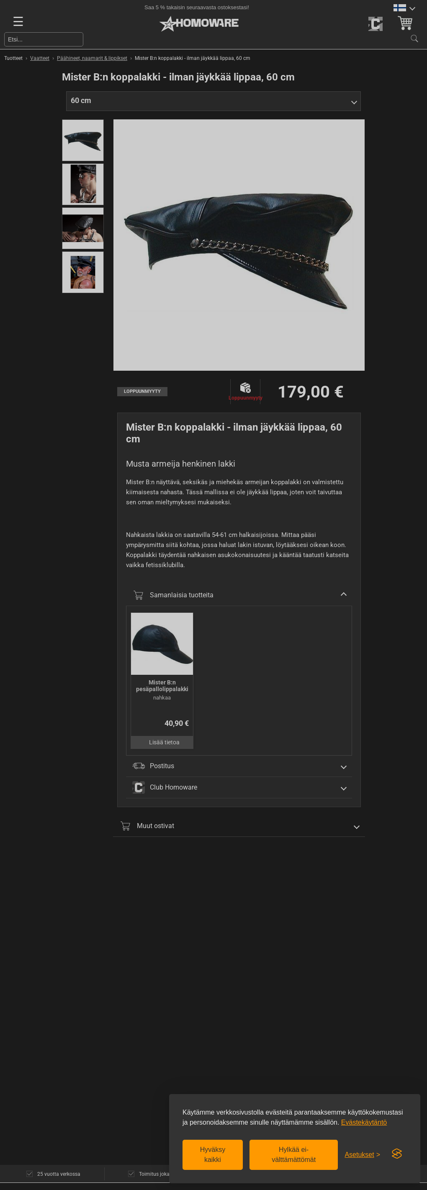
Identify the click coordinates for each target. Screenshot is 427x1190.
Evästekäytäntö (364, 1122)
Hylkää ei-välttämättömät (294, 1154)
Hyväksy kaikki (212, 1154)
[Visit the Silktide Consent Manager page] (397, 1154)
